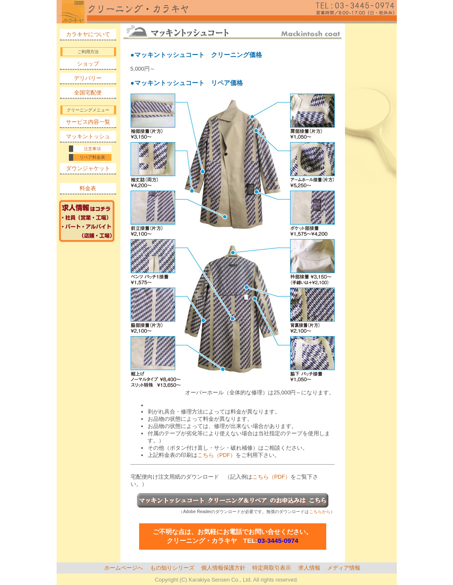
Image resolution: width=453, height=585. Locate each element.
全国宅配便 (88, 92)
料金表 (88, 188)
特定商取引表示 (271, 568)
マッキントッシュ (88, 136)
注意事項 (92, 148)
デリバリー (88, 78)
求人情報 (309, 568)
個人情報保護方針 (223, 568)
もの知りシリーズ (172, 568)
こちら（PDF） (216, 455)
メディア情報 (343, 568)
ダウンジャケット (88, 168)
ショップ (88, 63)
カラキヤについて (88, 34)
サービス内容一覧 (88, 122)
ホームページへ (123, 568)
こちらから (319, 511)
